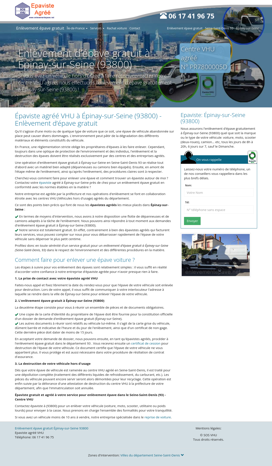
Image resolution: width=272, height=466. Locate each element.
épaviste (45, 182)
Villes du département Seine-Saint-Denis (152, 455)
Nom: (188, 185)
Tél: (187, 202)
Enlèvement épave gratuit (40, 28)
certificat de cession (145, 343)
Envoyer (192, 221)
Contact (134, 28)
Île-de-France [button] (77, 28)
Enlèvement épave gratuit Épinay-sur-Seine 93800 (51, 428)
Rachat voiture (117, 28)
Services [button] (97, 28)
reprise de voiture (157, 417)
